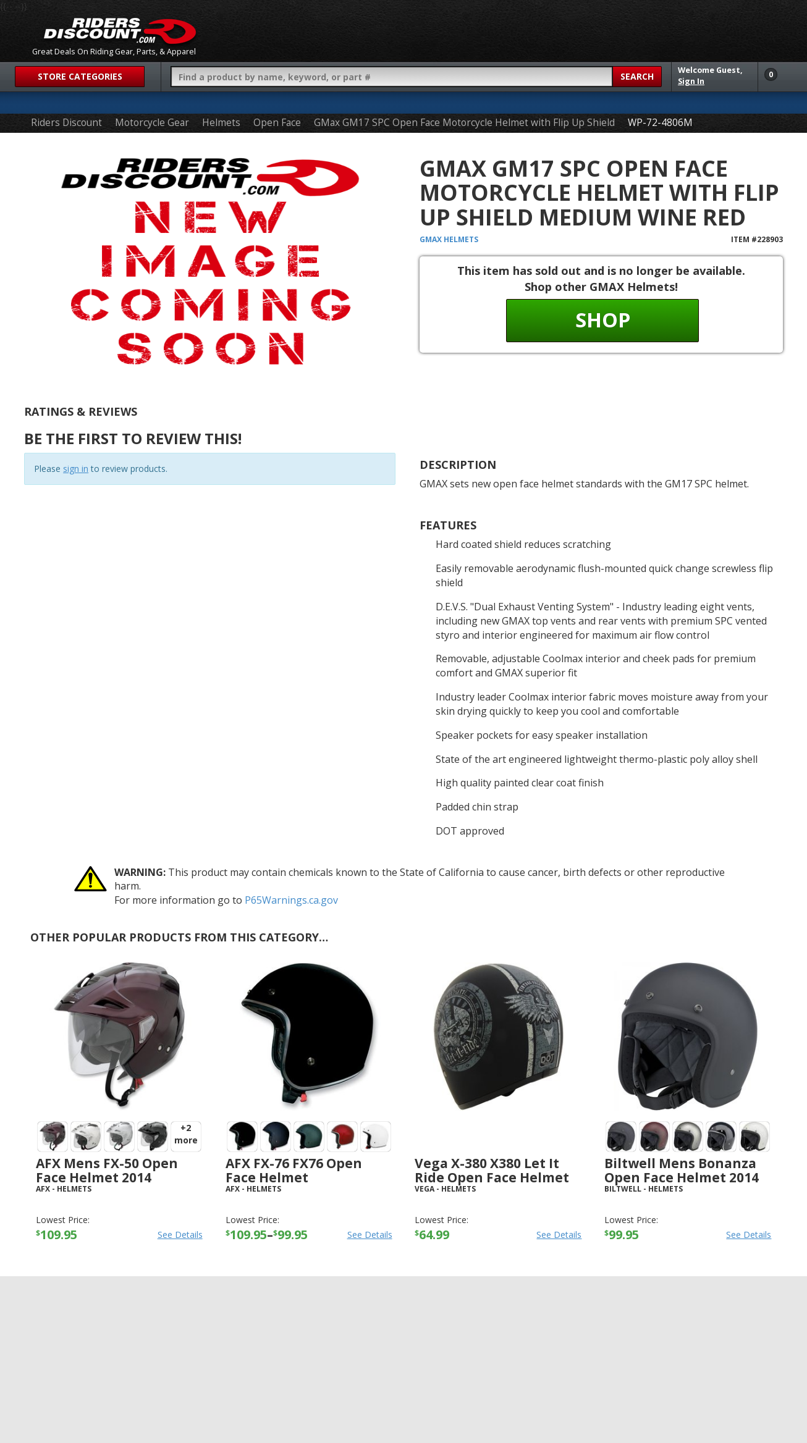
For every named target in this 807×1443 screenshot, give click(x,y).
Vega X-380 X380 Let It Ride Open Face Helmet (492, 1170)
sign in (75, 468)
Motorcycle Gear (152, 122)
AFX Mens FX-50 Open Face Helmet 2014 (107, 1170)
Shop (602, 320)
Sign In (691, 81)
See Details (180, 1234)
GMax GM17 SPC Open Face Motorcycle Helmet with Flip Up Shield (464, 122)
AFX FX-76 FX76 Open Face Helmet (294, 1170)
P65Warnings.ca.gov (291, 900)
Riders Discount (66, 122)
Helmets (221, 122)
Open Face (277, 122)
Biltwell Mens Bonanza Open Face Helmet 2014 (681, 1170)
